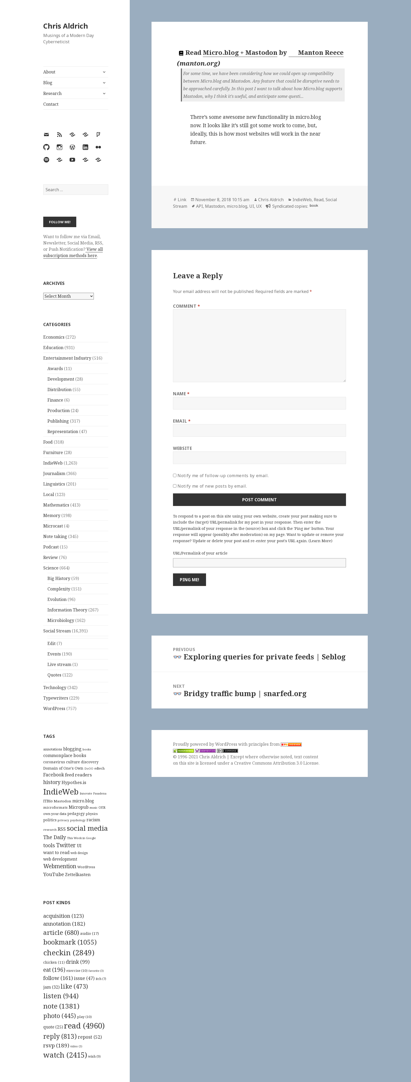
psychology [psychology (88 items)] (77, 820)
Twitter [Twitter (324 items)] (66, 845)
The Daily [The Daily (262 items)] (54, 837)
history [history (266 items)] (52, 782)
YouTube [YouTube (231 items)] (53, 874)
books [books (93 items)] (87, 749)
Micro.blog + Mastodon (240, 52)
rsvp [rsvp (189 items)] (56, 1045)
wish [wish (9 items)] (94, 1056)
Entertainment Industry (67, 358)
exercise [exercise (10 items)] (77, 970)
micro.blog (237, 206)
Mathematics (56, 505)
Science (50, 568)
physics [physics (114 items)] (92, 813)
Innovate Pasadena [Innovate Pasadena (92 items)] (93, 793)
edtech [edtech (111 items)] (99, 768)
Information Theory (67, 610)
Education (53, 347)
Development (60, 379)
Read (318, 199)
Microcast (53, 526)
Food (48, 442)
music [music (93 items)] (94, 807)
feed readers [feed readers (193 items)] (78, 775)
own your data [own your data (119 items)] (54, 813)
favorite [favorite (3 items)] (96, 971)
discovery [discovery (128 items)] (90, 761)
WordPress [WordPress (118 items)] (86, 867)
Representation (62, 431)
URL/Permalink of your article (200, 553)
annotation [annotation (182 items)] (64, 923)
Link (182, 199)
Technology (54, 687)
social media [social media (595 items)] (87, 828)
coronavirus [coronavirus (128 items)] (54, 761)
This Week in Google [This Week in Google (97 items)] (81, 838)
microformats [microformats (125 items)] (55, 807)
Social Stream (57, 631)
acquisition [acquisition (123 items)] (63, 915)
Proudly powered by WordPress (205, 744)
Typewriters (55, 698)
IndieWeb (53, 463)
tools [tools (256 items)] (49, 845)
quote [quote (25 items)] (53, 1027)
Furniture (53, 452)
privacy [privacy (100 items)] (63, 820)
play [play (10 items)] (84, 1016)
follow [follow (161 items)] (58, 978)
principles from (275, 744)
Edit (51, 643)
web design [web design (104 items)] (79, 853)
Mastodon (215, 206)
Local (48, 494)
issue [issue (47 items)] (84, 978)
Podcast (51, 547)
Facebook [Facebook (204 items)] (53, 774)
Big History (58, 578)
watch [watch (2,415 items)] (65, 1055)
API (199, 206)
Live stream (59, 664)
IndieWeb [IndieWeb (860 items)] (61, 791)
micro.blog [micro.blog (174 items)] (83, 801)
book (314, 205)
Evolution (57, 599)
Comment (186, 306)
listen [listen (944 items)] (61, 995)
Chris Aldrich (65, 26)
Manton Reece (316, 52)
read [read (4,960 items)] (84, 1025)
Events (54, 654)
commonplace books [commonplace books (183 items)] (64, 755)
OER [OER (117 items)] (102, 807)
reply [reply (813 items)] (60, 1036)
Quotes (54, 675)
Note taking (55, 536)
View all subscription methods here (73, 252)
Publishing (58, 421)
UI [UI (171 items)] (79, 846)
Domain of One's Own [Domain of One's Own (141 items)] (63, 768)
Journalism (54, 473)
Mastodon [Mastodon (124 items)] (62, 801)
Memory (51, 515)
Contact (50, 104)
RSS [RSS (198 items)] (62, 829)
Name (181, 394)
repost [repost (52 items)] (90, 1037)
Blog (47, 83)
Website (182, 448)
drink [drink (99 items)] (78, 961)
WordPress (54, 708)
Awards (55, 368)
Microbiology (60, 620)
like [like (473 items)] (74, 986)
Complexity (58, 589)
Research (52, 93)
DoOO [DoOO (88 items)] (88, 768)
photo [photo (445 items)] (59, 1015)
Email (182, 421)
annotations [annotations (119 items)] (52, 749)
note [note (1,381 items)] (61, 1006)
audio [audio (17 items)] (89, 933)
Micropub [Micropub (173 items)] (79, 807)
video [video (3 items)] (76, 1046)
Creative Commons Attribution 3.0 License (276, 763)
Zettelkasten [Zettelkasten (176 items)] (78, 874)
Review (50, 557)
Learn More (320, 540)
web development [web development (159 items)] (60, 859)
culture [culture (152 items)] (73, 761)
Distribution (59, 389)
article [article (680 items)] (61, 932)
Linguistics (54, 484)
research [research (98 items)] (50, 830)
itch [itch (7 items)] (101, 979)
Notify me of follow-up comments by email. (223, 475)
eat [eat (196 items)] (54, 969)
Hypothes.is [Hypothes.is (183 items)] (74, 782)
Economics (53, 337)
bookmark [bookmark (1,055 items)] (70, 941)
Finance (55, 400)
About (49, 72)
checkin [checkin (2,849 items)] (68, 952)
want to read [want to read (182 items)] (56, 852)
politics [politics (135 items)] (50, 819)
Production (58, 410)
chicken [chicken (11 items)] (54, 962)
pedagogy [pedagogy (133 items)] (76, 813)
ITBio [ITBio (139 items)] (48, 800)
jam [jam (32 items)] (51, 987)
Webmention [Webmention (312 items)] (59, 866)
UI (251, 206)
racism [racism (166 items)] (93, 820)
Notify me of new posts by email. (212, 486)
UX (259, 206)
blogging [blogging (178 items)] (72, 749)
